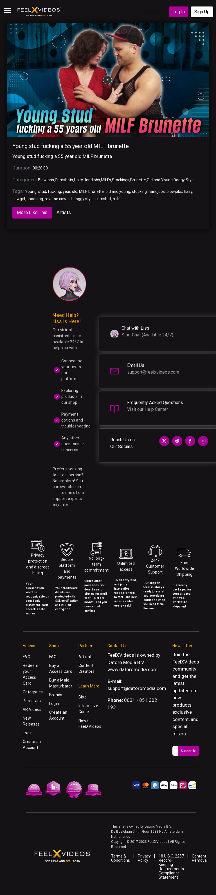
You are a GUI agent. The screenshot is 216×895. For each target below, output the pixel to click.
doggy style (83, 199)
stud (42, 191)
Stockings (120, 180)
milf (116, 199)
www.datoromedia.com (132, 669)
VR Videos (32, 709)
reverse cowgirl (58, 199)
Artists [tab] (64, 212)
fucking (54, 191)
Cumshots (64, 180)
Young (31, 191)
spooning (35, 199)
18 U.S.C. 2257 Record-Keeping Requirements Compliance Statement (171, 866)
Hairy (78, 180)
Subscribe (189, 751)
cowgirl (18, 199)
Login (28, 733)
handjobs (156, 191)
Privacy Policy (144, 858)
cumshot (103, 199)
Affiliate (86, 656)
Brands (55, 695)
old (74, 191)
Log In (178, 11)
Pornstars (32, 700)
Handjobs (92, 180)
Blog (82, 697)
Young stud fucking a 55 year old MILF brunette (70, 146)
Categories (33, 692)
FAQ (26, 656)
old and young (117, 191)
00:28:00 (40, 168)
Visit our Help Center (147, 409)
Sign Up (202, 11)
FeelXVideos (185, 662)
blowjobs (174, 191)
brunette (96, 191)
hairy (188, 191)
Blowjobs (46, 180)
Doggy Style (184, 180)
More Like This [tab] (32, 212)
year (66, 191)
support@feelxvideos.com (153, 372)
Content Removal (200, 858)
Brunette (138, 180)
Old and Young (160, 180)
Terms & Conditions (120, 858)
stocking (139, 191)
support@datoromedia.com (136, 688)
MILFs (106, 180)
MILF (83, 191)
